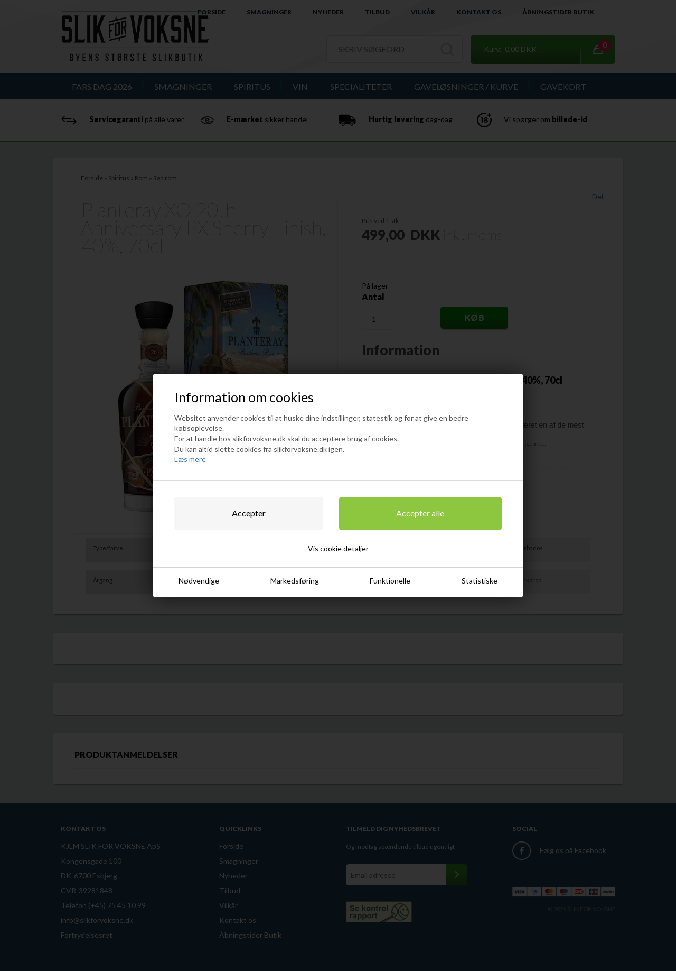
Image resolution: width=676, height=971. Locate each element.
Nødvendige (199, 580)
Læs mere (190, 459)
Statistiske (479, 580)
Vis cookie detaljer (338, 548)
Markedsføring (294, 580)
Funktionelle (390, 580)
